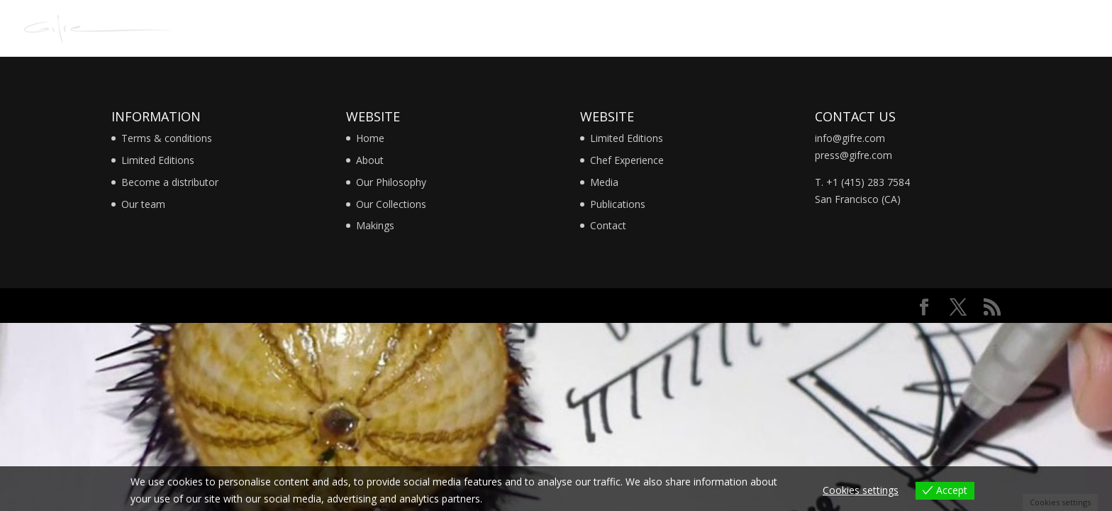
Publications (617, 204)
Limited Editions (157, 160)
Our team (143, 204)
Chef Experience (627, 160)
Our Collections (391, 204)
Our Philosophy (391, 182)
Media (604, 182)
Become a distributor (169, 182)
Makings (375, 225)
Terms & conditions (166, 138)
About (370, 160)
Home (370, 138)
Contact (608, 225)
